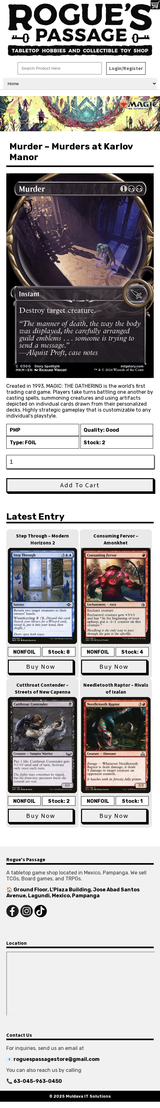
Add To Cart (80, 485)
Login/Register (126, 68)
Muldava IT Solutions (88, 1096)
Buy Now (40, 666)
